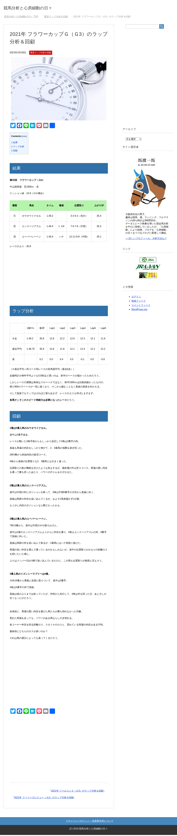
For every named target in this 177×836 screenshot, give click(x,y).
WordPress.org (139, 310)
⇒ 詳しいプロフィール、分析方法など (146, 239)
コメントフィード (140, 306)
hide (24, 137)
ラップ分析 (17, 147)
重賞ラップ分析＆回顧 (40, 53)
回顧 (14, 151)
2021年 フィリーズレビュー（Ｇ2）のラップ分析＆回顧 (44, 798)
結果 (14, 143)
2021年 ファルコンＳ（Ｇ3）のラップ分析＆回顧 (77, 792)
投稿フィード (138, 302)
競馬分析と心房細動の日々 (36, 8)
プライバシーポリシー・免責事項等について (89, 822)
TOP (21, 17)
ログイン (136, 297)
